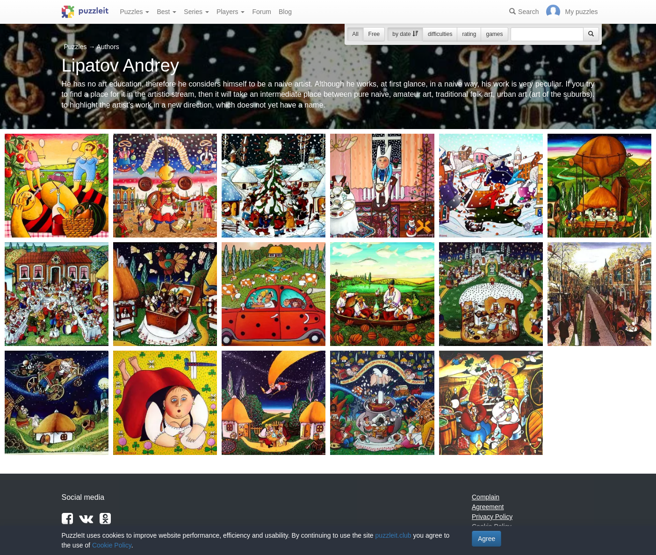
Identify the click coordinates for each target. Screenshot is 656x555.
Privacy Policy (492, 516)
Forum (261, 11)
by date (405, 34)
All (355, 34)
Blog (285, 11)
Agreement (488, 507)
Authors (108, 46)
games (494, 34)
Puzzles (135, 11)
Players (230, 11)
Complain (485, 497)
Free (374, 34)
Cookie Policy (111, 545)
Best (166, 11)
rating (469, 34)
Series (196, 11)
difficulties (440, 34)
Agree (486, 538)
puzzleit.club (393, 535)
